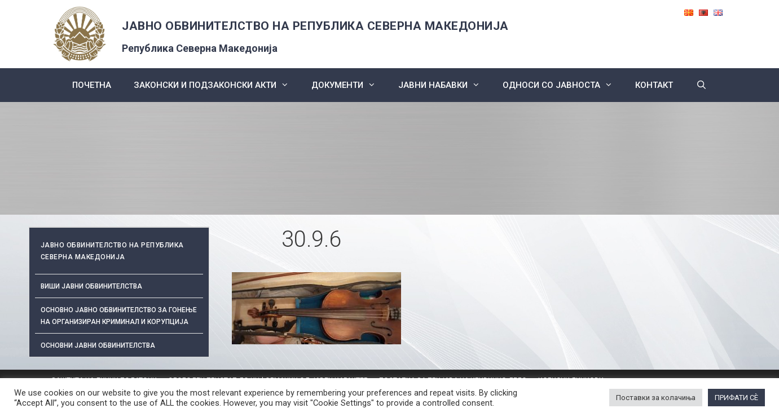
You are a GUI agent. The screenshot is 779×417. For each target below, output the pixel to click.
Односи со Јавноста (563, 85)
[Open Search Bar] (701, 85)
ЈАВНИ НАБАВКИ (444, 85)
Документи (349, 85)
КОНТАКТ (654, 85)
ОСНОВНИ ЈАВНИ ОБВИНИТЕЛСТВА (98, 345)
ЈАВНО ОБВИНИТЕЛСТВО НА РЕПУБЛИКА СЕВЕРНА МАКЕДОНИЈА (315, 26)
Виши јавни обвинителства (91, 286)
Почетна (91, 85)
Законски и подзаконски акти (217, 85)
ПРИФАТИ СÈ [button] (736, 397)
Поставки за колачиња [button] (656, 397)
